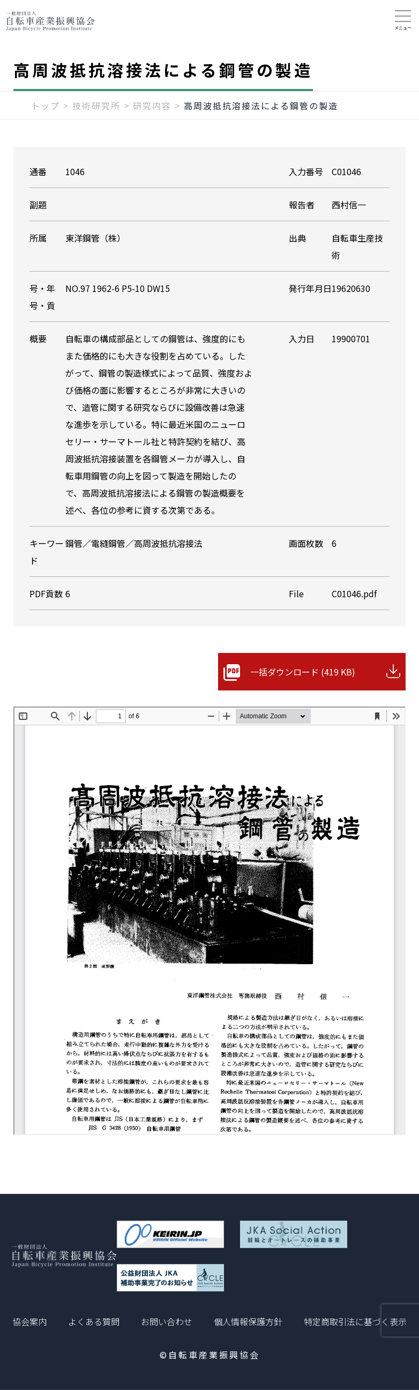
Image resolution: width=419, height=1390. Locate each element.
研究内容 (152, 105)
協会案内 (29, 1321)
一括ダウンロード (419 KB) (302, 671)
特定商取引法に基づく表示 (355, 1321)
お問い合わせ (166, 1321)
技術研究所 (96, 105)
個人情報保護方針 (248, 1321)
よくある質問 (93, 1321)
